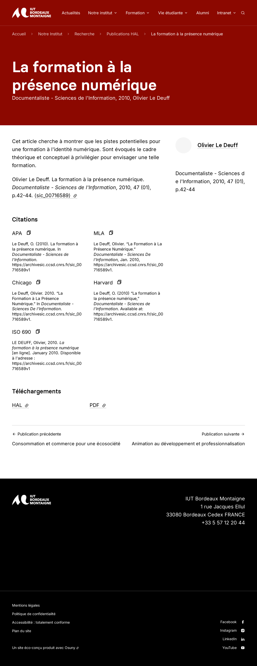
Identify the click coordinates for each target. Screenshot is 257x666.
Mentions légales (26, 605)
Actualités (71, 12)
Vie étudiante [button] (170, 12)
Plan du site (21, 631)
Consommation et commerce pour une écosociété (68, 438)
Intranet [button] (224, 12)
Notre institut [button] (100, 12)
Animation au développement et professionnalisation (188, 438)
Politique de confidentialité (33, 614)
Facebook (228, 622)
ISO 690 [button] (21, 332)
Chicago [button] (22, 283)
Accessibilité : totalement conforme (41, 622)
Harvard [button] (103, 283)
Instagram (228, 630)
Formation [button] (135, 12)
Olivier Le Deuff (218, 145)
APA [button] (17, 233)
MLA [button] (99, 233)
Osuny (70, 647)
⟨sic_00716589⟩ (55, 195)
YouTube (229, 647)
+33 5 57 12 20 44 (223, 523)
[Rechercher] (243, 13)
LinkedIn (230, 639)
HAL (34, 404)
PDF (111, 404)
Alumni (202, 12)
